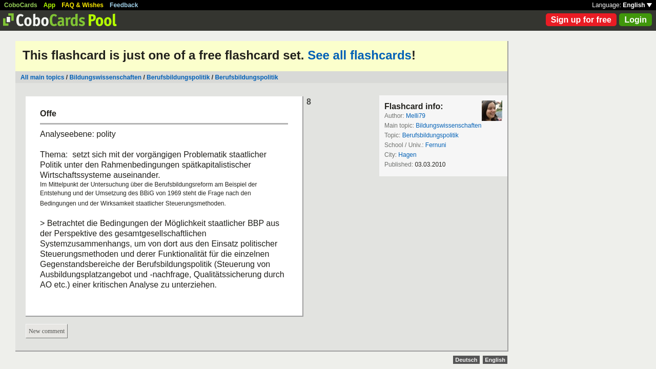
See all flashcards (360, 55)
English (637, 5)
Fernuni (435, 145)
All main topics (42, 77)
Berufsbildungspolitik (178, 77)
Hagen (407, 154)
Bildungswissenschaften (105, 77)
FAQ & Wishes (82, 5)
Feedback (124, 5)
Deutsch (466, 360)
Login (635, 19)
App (49, 5)
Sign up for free (581, 19)
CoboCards (20, 5)
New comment (47, 331)
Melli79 (415, 115)
